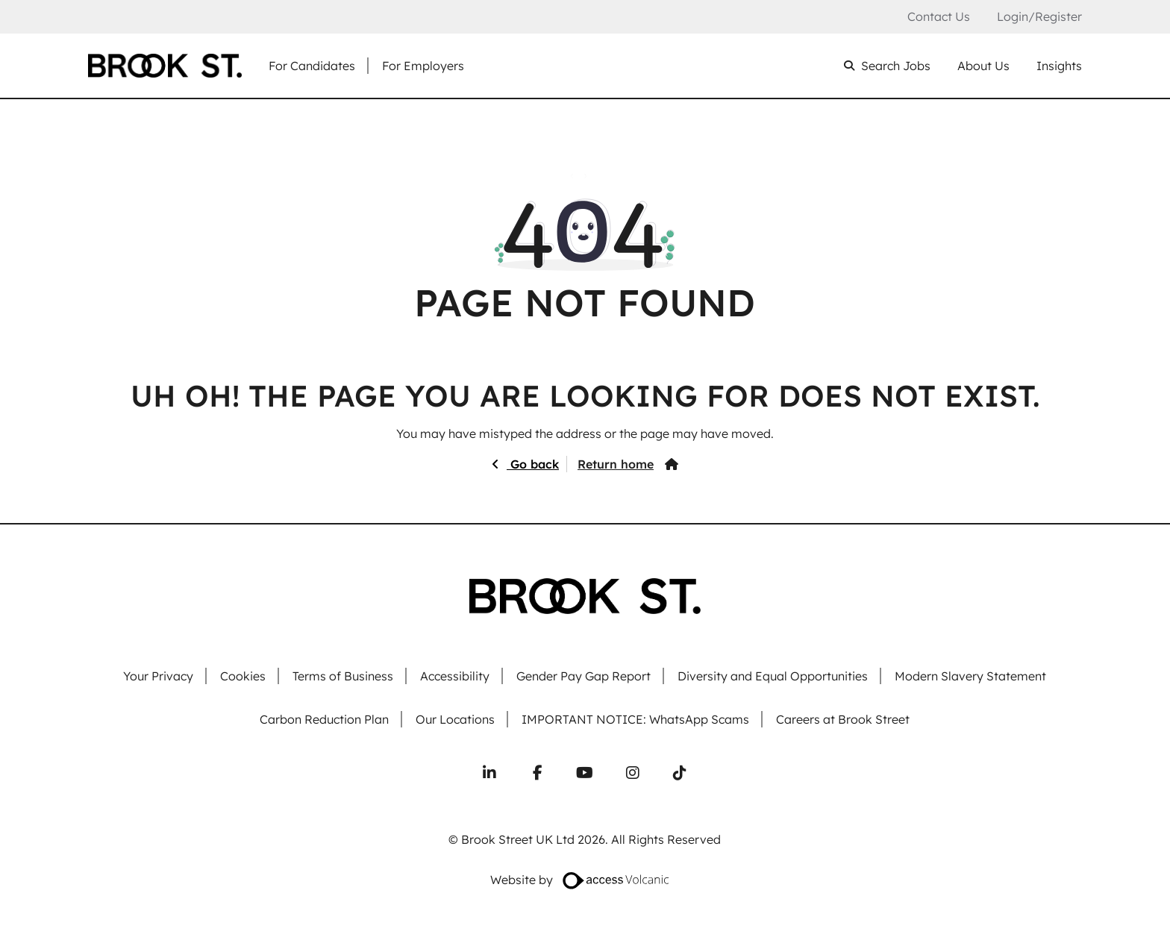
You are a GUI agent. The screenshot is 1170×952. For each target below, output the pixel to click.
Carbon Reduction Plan (324, 720)
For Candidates (312, 66)
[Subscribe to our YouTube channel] (585, 773)
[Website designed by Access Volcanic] (617, 879)
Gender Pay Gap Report (583, 676)
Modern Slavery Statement (970, 676)
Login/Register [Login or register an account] (1039, 16)
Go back (533, 464)
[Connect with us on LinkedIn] (489, 773)
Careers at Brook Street (843, 720)
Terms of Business (342, 676)
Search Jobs (895, 66)
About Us (983, 66)
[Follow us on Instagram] (633, 773)
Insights (1059, 66)
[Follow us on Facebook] (537, 773)
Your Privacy (158, 676)
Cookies (243, 676)
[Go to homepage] (165, 66)
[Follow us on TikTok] (680, 773)
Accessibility (454, 676)
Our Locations (455, 720)
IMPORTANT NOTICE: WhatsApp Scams (635, 720)
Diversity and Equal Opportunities (773, 676)
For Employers (423, 66)
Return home (616, 464)
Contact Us (938, 17)
